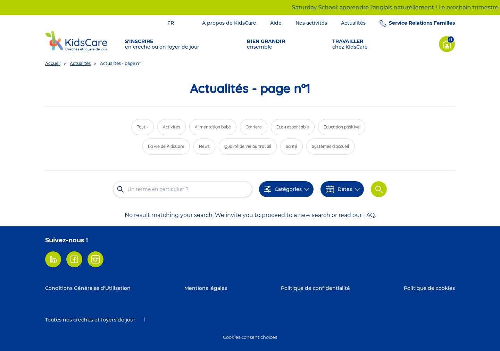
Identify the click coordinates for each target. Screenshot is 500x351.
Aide (276, 23)
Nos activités (311, 23)
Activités (171, 126)
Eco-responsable (292, 126)
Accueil (52, 63)
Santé (291, 146)
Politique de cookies (429, 288)
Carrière (253, 126)
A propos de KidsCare (229, 23)
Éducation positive (342, 126)
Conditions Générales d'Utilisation (88, 288)
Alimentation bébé (213, 126)
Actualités (353, 23)
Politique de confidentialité (315, 288)
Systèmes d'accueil (330, 146)
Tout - (142, 126)
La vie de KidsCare (166, 146)
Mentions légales (205, 288)
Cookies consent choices (250, 337)
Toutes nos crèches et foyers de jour (90, 320)
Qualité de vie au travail (247, 146)
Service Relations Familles (422, 23)
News (204, 146)
